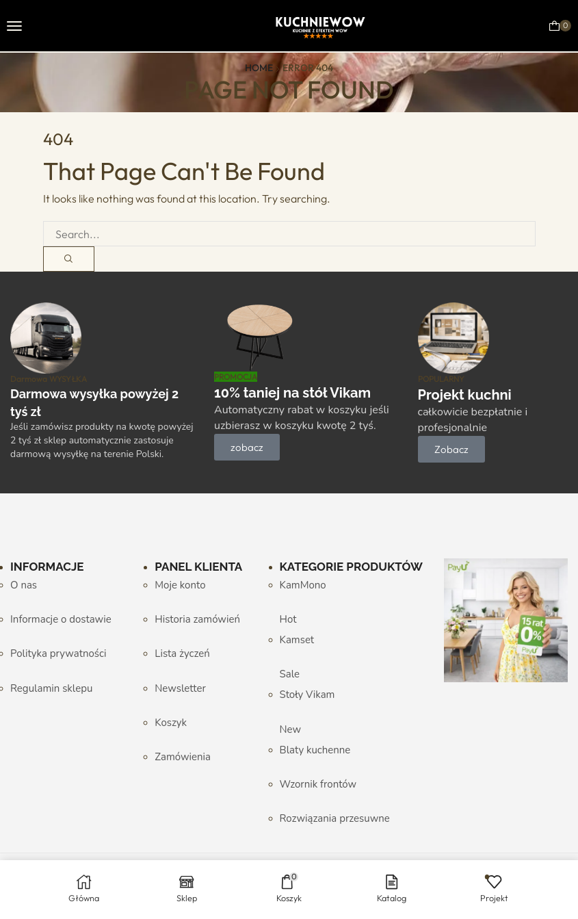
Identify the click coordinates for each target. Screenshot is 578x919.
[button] (14, 26)
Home (259, 68)
